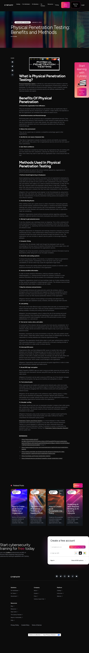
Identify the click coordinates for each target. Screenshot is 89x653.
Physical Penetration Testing (27, 83)
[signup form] (68, 547)
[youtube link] (76, 576)
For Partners (43, 4)
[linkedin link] (56, 576)
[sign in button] (54, 560)
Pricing (57, 5)
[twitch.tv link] (72, 576)
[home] (8, 5)
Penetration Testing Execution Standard (56, 428)
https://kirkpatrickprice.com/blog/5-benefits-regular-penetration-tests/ (42, 458)
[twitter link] (60, 576)
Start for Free (75, 5)
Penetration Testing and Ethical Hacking (30, 420)
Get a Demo (65, 5)
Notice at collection (35, 634)
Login (83, 5)
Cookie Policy (25, 625)
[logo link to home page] (15, 577)
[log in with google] (76, 553)
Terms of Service (37, 625)
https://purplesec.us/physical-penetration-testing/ (36, 456)
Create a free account (81, 92)
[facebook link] (68, 576)
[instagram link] (64, 576)
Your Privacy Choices (49, 634)
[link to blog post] (19, 507)
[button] (18, 4)
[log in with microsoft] (84, 553)
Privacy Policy (15, 625)
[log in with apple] (80, 553)
